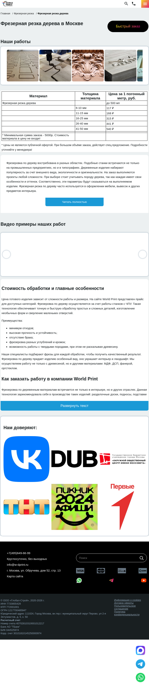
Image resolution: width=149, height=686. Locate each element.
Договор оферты (123, 602)
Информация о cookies (127, 600)
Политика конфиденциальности (126, 613)
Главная (5, 13)
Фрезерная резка (24, 13)
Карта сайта (15, 576)
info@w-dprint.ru (17, 564)
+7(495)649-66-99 (18, 553)
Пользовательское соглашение (125, 607)
